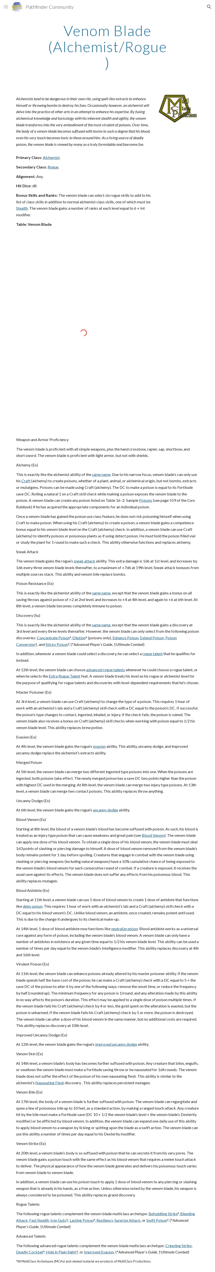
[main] (107, 46)
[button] (6, 6)
